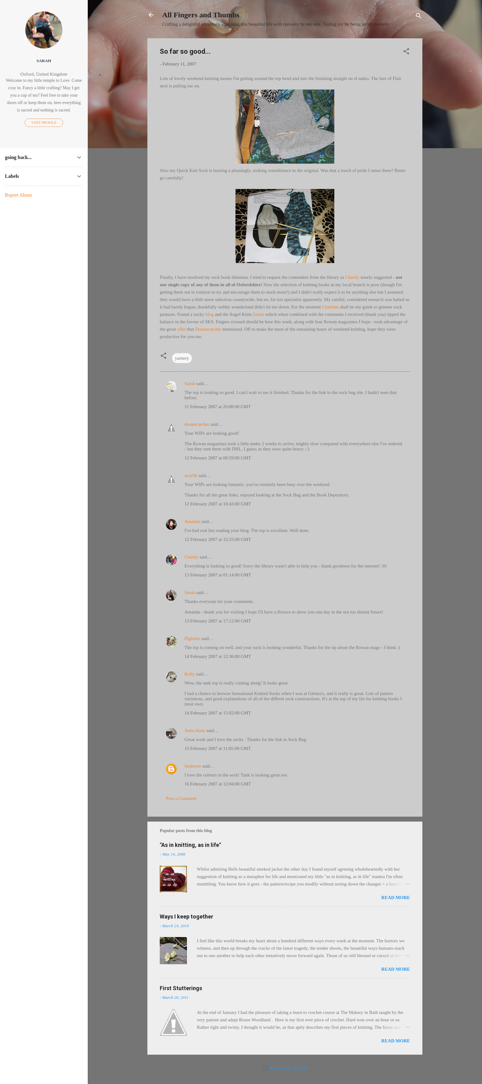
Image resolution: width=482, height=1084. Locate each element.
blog (209, 314)
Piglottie (192, 638)
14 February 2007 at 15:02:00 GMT (217, 712)
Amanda (192, 521)
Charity (352, 277)
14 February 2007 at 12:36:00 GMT (217, 656)
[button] (406, 52)
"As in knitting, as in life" (190, 845)
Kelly (189, 674)
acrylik (190, 475)
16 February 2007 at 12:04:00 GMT (217, 783)
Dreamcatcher (208, 329)
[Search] (418, 16)
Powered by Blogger (284, 1067)
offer (182, 329)
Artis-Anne (194, 730)
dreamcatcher (196, 424)
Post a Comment (181, 798)
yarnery (182, 358)
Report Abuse (18, 195)
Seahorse (192, 766)
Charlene (330, 306)
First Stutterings (181, 988)
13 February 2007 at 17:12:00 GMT (217, 620)
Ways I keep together (186, 916)
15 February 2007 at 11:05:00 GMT (217, 748)
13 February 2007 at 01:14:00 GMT (217, 574)
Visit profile (44, 122)
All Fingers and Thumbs (200, 15)
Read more (395, 897)
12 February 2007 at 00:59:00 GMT (217, 457)
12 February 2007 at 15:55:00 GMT (217, 539)
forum (259, 314)
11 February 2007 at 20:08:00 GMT (217, 406)
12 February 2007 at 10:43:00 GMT (217, 503)
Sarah (189, 383)
